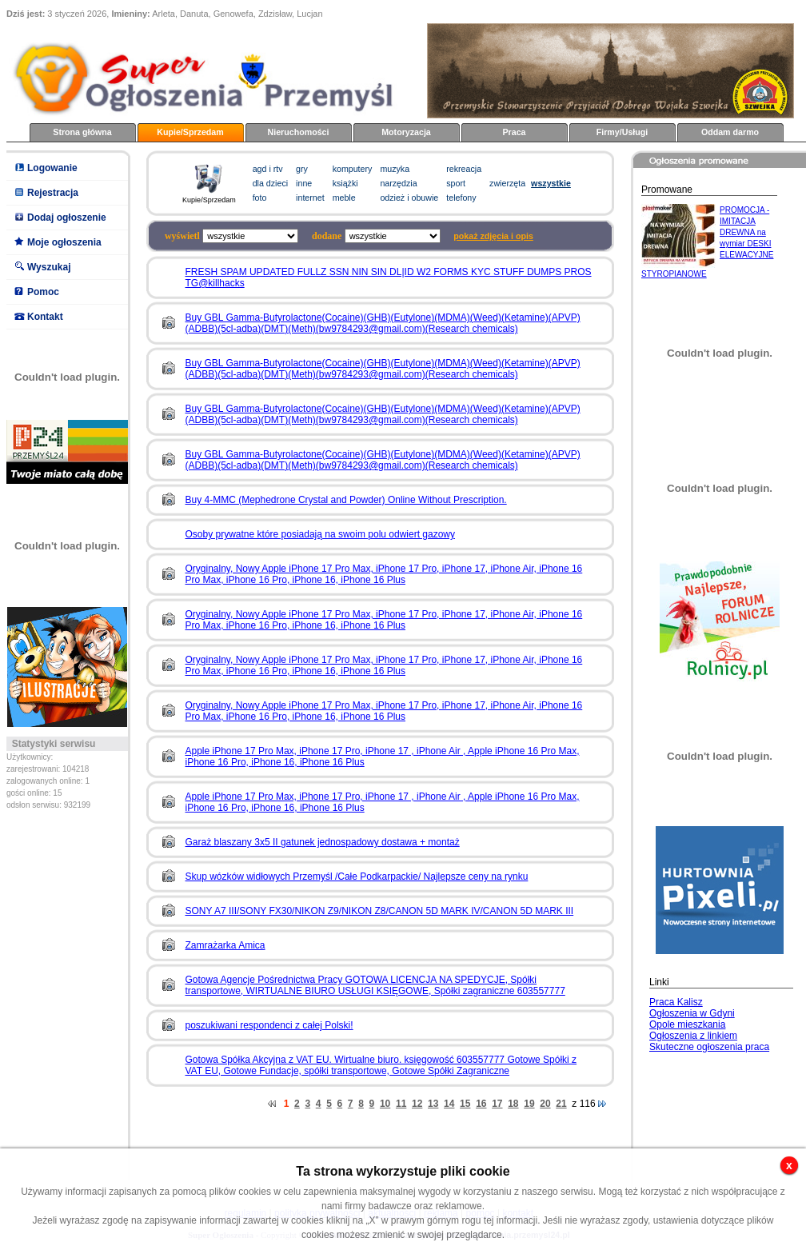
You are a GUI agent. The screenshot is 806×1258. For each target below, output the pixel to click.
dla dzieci (270, 183)
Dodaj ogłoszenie (66, 217)
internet (310, 197)
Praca (513, 132)
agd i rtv (268, 169)
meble (344, 197)
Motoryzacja (406, 132)
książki (345, 183)
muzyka (394, 169)
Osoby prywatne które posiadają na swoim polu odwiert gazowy (321, 534)
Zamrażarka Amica (225, 945)
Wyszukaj (48, 267)
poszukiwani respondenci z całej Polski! (269, 1025)
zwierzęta (507, 183)
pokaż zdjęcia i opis (493, 236)
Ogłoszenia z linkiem (693, 1035)
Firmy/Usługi (622, 132)
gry (302, 169)
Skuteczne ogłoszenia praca (709, 1046)
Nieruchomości (298, 132)
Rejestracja (52, 192)
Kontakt (45, 316)
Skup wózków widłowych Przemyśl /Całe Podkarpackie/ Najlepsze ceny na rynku (357, 876)
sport (455, 183)
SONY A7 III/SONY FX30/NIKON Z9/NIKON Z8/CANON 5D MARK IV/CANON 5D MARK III (380, 911)
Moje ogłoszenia (64, 242)
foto (260, 197)
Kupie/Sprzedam (190, 132)
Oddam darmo (730, 132)
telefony (461, 197)
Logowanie (52, 168)
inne (304, 183)
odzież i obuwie (409, 197)
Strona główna (82, 132)
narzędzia (398, 183)
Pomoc (43, 292)
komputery (353, 169)
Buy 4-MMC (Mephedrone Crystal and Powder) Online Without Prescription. (346, 499)
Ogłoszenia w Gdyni (692, 1013)
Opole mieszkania (687, 1024)
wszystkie (551, 183)
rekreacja (463, 169)
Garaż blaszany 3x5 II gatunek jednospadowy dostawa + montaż (323, 842)
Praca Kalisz (676, 1002)
